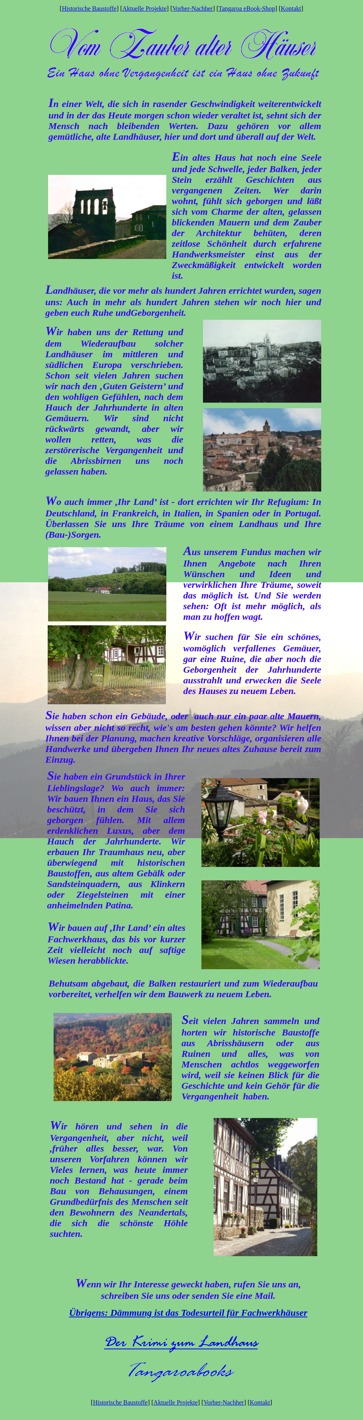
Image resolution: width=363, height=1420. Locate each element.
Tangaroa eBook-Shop (247, 8)
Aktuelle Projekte (144, 8)
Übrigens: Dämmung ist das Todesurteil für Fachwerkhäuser (188, 1312)
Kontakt (291, 8)
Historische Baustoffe (89, 8)
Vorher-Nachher (192, 8)
